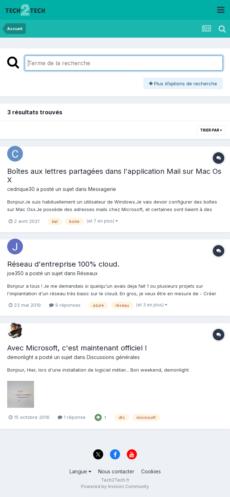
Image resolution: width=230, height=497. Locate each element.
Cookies (151, 471)
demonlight (20, 357)
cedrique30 (21, 189)
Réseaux (87, 273)
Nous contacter (116, 471)
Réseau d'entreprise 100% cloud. (63, 264)
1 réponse (72, 417)
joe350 (15, 273)
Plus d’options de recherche (183, 83)
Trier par (211, 130)
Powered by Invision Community (115, 486)
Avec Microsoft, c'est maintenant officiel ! (77, 348)
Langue (80, 471)
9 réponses (65, 305)
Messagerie (102, 189)
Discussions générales (113, 357)
